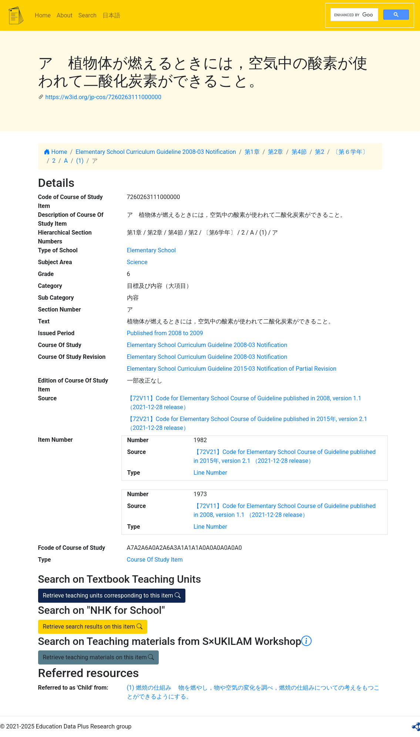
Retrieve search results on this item (92, 626)
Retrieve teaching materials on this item (98, 657)
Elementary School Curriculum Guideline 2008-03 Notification (155, 151)
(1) (80, 160)
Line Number (210, 472)
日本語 (111, 15)
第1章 (252, 151)
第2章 (275, 151)
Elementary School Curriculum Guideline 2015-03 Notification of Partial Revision (232, 368)
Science (137, 262)
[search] (353, 14)
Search (87, 15)
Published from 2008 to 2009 (165, 333)
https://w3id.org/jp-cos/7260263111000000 (103, 97)
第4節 (299, 151)
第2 (319, 151)
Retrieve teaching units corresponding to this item (112, 595)
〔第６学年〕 (350, 151)
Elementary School (151, 250)
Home (43, 15)
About (65, 15)
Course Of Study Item (155, 559)
